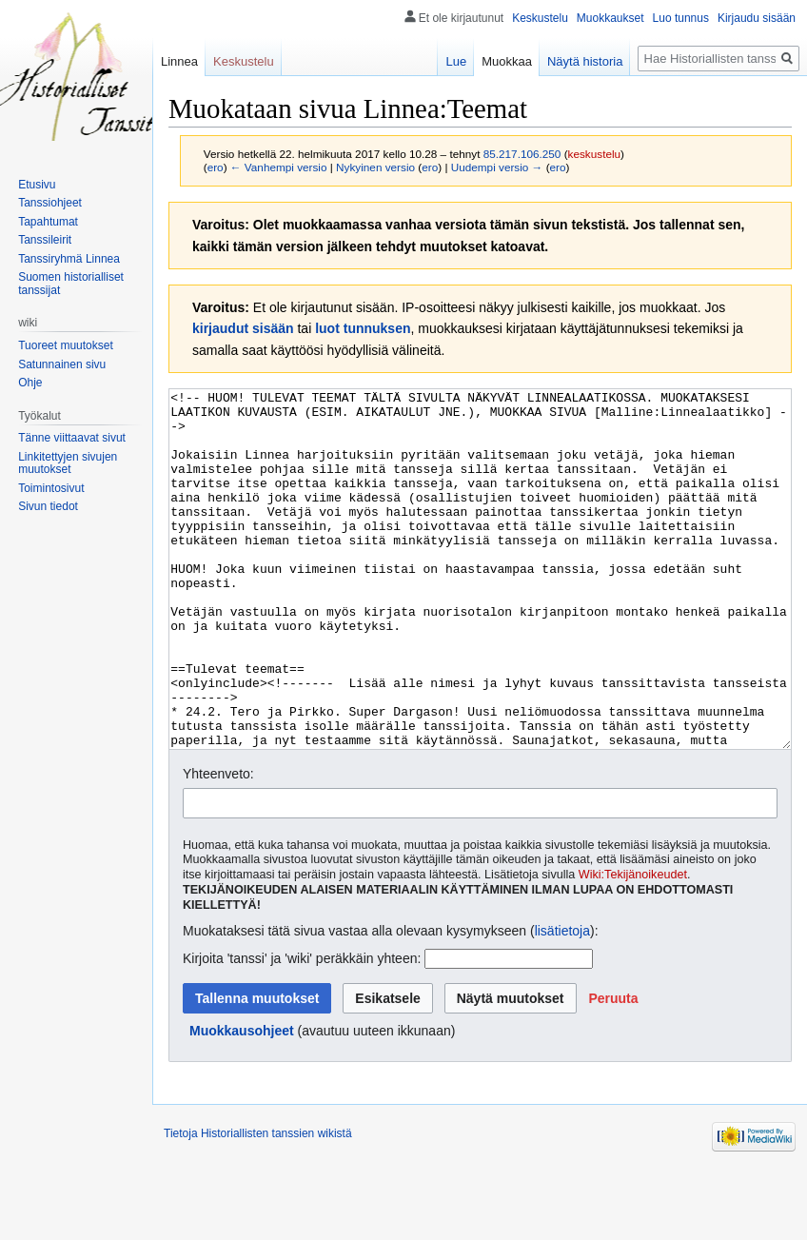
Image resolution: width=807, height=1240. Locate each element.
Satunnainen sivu (62, 364)
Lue (455, 61)
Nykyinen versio (375, 167)
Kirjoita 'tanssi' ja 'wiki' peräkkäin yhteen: (302, 1029)
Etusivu (36, 184)
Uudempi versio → (497, 167)
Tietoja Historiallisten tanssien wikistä (258, 1204)
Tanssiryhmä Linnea (69, 259)
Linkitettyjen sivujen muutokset (67, 463)
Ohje (30, 382)
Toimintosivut (51, 488)
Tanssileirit (44, 239)
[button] (612, 1069)
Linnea (179, 61)
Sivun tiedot (48, 506)
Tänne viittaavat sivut (72, 437)
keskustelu (594, 154)
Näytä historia (584, 61)
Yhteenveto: (218, 845)
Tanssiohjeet (50, 202)
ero (215, 167)
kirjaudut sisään (243, 328)
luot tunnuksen (362, 328)
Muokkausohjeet (241, 1102)
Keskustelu (540, 18)
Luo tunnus (681, 18)
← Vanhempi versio (278, 167)
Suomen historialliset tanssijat (71, 283)
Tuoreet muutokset (65, 345)
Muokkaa (507, 61)
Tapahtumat (48, 221)
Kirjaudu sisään (757, 18)
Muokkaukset (610, 18)
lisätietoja (562, 1002)
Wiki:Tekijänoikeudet (633, 946)
